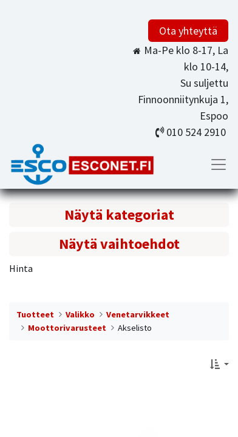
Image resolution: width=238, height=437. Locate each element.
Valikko (80, 314)
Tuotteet (35, 314)
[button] (219, 364)
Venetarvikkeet (137, 314)
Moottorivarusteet (67, 327)
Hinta (21, 268)
